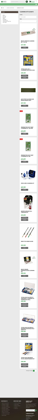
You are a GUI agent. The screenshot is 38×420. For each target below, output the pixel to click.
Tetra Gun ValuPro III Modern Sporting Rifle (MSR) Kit (27, 330)
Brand (10, 12)
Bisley (10, 15)
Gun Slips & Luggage (5, 405)
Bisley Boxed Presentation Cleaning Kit (27, 273)
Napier (10, 18)
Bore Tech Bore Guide (27, 243)
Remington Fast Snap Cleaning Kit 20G (27, 157)
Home (2, 7)
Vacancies (15, 407)
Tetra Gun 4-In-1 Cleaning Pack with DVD (28, 70)
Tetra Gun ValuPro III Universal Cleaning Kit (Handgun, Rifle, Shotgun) (27, 302)
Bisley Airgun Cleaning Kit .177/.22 (27, 41)
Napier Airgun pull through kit (26, 214)
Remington (10, 19)
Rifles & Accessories (5, 411)
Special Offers (4, 415)
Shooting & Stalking (5, 408)
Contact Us (16, 408)
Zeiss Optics (10, 22)
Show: (21, 18)
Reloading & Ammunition (6, 407)
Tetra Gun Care (10, 20)
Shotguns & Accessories (6, 412)
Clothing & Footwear (5, 404)
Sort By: (21, 14)
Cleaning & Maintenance (10, 7)
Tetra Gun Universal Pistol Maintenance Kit (27, 358)
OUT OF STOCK (24, 76)
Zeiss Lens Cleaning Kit (27, 185)
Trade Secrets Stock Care (10, 21)
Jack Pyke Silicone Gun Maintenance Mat (27, 99)
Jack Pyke (10, 17)
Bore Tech (10, 16)
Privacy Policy (16, 404)
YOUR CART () (34, 2)
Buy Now (24, 48)
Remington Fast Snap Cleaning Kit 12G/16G (27, 128)
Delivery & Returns (17, 405)
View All (24, 249)
